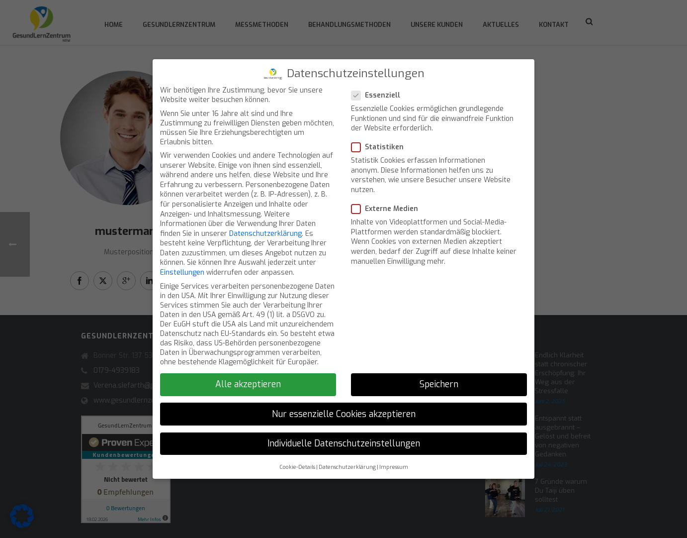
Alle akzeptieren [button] (248, 378)
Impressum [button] (393, 459)
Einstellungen (182, 265)
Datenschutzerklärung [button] (347, 459)
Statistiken (380, 140)
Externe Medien (388, 202)
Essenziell (379, 88)
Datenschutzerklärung (265, 226)
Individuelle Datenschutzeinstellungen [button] (343, 436)
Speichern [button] (439, 378)
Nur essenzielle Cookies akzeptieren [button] (344, 407)
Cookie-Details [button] (297, 459)
